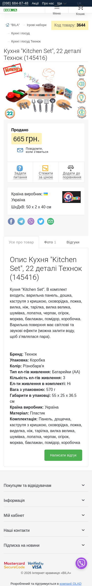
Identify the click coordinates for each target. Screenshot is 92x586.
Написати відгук (63, 455)
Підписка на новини (21, 545)
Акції (35, 3)
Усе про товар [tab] (21, 242)
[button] (84, 67)
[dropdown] (81, 563)
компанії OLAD (70, 584)
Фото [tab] (50, 242)
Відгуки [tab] (72, 242)
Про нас (48, 3)
